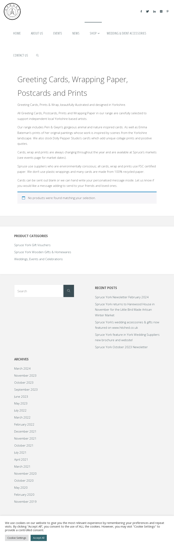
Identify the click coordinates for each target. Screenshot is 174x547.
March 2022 (22, 417)
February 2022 (24, 424)
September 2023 (26, 389)
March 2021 (22, 466)
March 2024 (22, 368)
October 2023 (24, 382)
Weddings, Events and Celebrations (38, 259)
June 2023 (21, 396)
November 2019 (25, 501)
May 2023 (21, 403)
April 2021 (21, 459)
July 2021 (20, 452)
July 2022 (20, 410)
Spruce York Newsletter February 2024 (122, 297)
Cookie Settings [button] (16, 538)
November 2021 (25, 438)
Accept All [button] (38, 538)
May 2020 (21, 487)
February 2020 (24, 494)
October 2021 (24, 445)
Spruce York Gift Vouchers (32, 245)
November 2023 (25, 375)
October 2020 (24, 480)
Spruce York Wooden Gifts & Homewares (42, 252)
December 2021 (25, 431)
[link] (37, 55)
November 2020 (25, 473)
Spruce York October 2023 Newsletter (121, 347)
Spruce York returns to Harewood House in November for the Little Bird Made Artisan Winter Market (125, 309)
